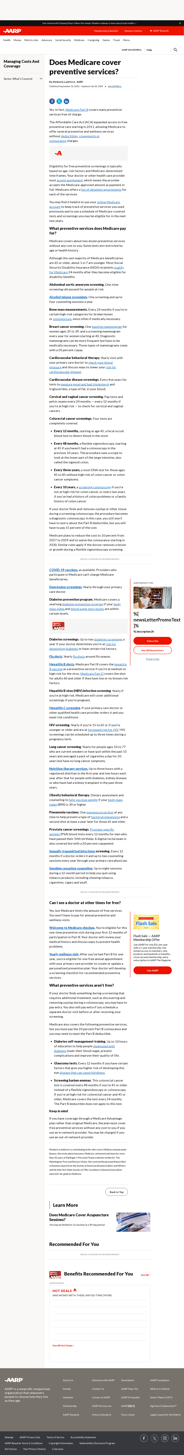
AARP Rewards (71, 1414)
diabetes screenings (108, 639)
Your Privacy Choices (34, 1448)
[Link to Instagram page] (165, 1438)
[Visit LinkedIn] (175, 1438)
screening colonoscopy (95, 487)
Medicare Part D (92, 673)
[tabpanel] (150, 49)
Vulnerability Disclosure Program (97, 1443)
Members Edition (133, 30)
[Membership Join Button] (153, 970)
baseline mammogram (107, 326)
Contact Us (98, 1388)
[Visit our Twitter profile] (154, 1438)
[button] (180, 23)
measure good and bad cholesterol (85, 384)
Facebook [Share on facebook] (53, 102)
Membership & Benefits (106, 30)
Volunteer (68, 1397)
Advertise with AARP (103, 1380)
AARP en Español (132, 49)
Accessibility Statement (83, 1437)
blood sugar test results (87, 609)
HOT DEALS (62, 1291)
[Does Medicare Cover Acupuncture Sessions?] (99, 1222)
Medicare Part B (76, 109)
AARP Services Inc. (102, 1405)
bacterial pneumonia (105, 817)
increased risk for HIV (103, 729)
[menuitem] (6, 41)
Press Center (128, 1414)
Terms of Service (55, 1437)
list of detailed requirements (101, 189)
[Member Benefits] (58, 628)
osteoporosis (62, 319)
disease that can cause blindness (82, 1072)
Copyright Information (61, 1443)
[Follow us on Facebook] (144, 1438)
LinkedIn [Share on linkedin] (67, 102)
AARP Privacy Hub (30, 1437)
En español (114, 86)
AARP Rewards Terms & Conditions (24, 1443)
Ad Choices (11, 1448)
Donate (67, 1388)
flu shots (79, 656)
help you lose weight (83, 800)
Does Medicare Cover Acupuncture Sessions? (79, 1217)
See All (145, 1274)
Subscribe (152, 640)
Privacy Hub (152, 658)
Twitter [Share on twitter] (60, 102)
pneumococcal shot (100, 812)
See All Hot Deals (62, 1345)
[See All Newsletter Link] (153, 650)
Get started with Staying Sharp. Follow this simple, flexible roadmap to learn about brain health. (88, 23)
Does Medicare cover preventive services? (85, 67)
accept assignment (70, 180)
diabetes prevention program (82, 604)
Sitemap (9, 1437)
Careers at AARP (101, 1397)
